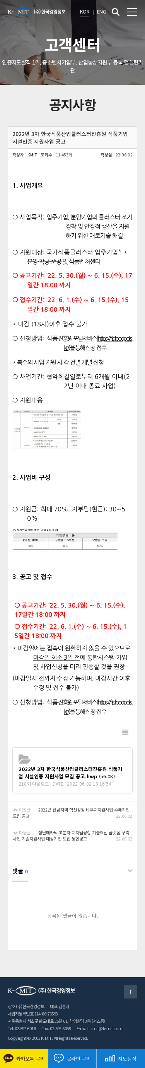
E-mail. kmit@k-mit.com (100, 1028)
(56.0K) (70, 772)
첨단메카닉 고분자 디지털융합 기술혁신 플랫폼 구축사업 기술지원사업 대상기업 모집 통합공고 (71, 835)
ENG (101, 11)
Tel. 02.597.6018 (22, 1028)
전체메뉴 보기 (132, 12)
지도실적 (120, 1058)
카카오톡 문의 (24, 1058)
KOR (84, 11)
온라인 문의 (72, 1058)
